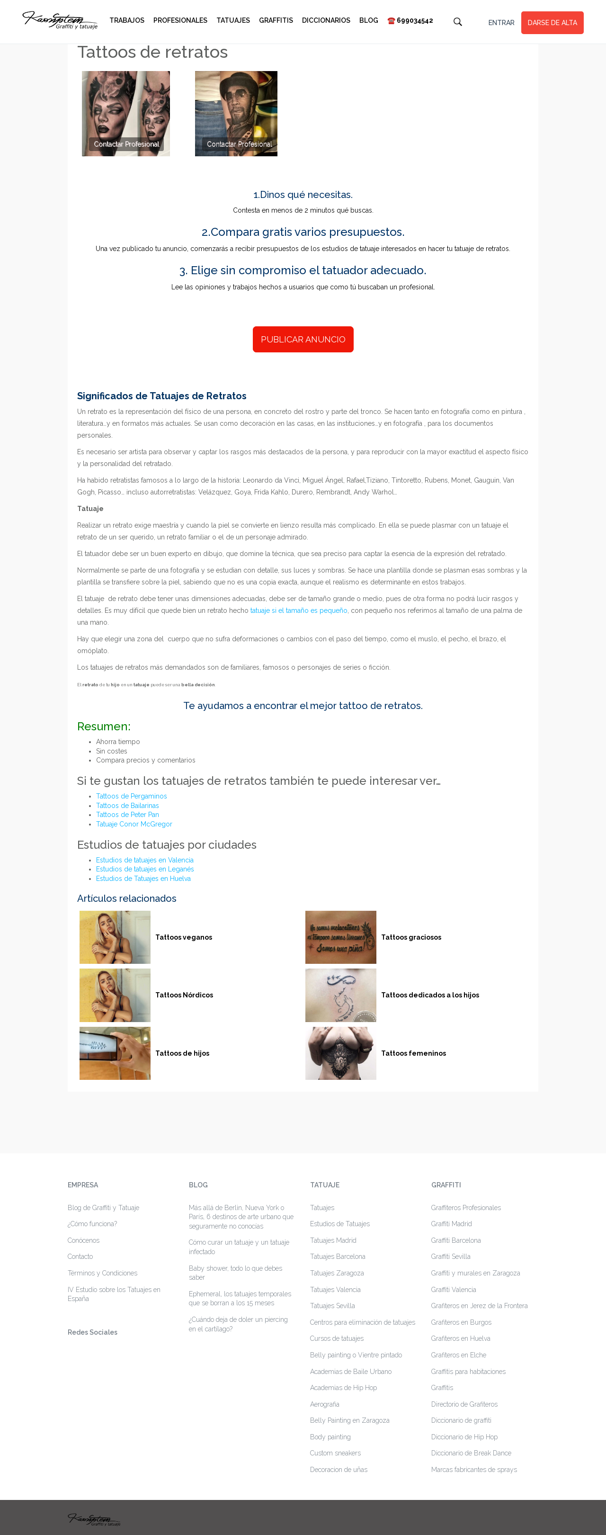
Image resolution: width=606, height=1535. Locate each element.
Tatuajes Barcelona (337, 1256)
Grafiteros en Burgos (461, 1322)
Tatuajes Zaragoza (337, 1273)
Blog (368, 20)
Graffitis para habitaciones (468, 1371)
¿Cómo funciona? (92, 1224)
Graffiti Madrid (451, 1224)
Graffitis (276, 20)
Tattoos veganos (183, 937)
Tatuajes (233, 20)
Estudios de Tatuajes (340, 1224)
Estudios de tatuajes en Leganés (145, 869)
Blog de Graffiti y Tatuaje (103, 1208)
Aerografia (324, 1404)
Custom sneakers (335, 1453)
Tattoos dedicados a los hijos (430, 995)
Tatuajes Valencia (335, 1289)
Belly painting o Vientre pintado (356, 1355)
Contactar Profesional (126, 144)
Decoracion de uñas (338, 1469)
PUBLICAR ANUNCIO (303, 339)
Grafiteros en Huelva (460, 1338)
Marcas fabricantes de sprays (474, 1469)
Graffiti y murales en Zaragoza (475, 1273)
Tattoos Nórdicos (184, 995)
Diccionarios (326, 20)
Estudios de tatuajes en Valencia (145, 860)
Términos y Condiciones (102, 1273)
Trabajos (126, 20)
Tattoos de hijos (182, 1053)
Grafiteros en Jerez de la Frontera (479, 1306)
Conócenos (83, 1240)
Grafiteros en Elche (458, 1355)
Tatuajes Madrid (333, 1240)
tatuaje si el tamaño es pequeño (299, 610)
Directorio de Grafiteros (464, 1404)
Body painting (330, 1437)
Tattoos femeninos (413, 1053)
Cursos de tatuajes (337, 1338)
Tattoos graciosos (411, 937)
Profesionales (180, 20)
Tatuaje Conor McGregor (134, 824)
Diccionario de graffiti (461, 1420)
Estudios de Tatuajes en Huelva (143, 878)
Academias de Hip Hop (343, 1387)
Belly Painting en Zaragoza (350, 1420)
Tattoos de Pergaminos (131, 796)
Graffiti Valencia (453, 1289)
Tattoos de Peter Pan (127, 814)
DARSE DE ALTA (552, 23)
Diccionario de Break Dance (471, 1453)
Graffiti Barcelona (456, 1240)
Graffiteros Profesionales (466, 1208)
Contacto (80, 1256)
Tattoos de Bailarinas (127, 805)
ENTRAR (502, 22)
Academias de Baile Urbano (351, 1371)
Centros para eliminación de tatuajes (362, 1322)
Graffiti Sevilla (451, 1256)
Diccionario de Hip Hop (464, 1437)
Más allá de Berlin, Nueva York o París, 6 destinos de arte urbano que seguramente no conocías (241, 1217)
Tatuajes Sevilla (332, 1306)
